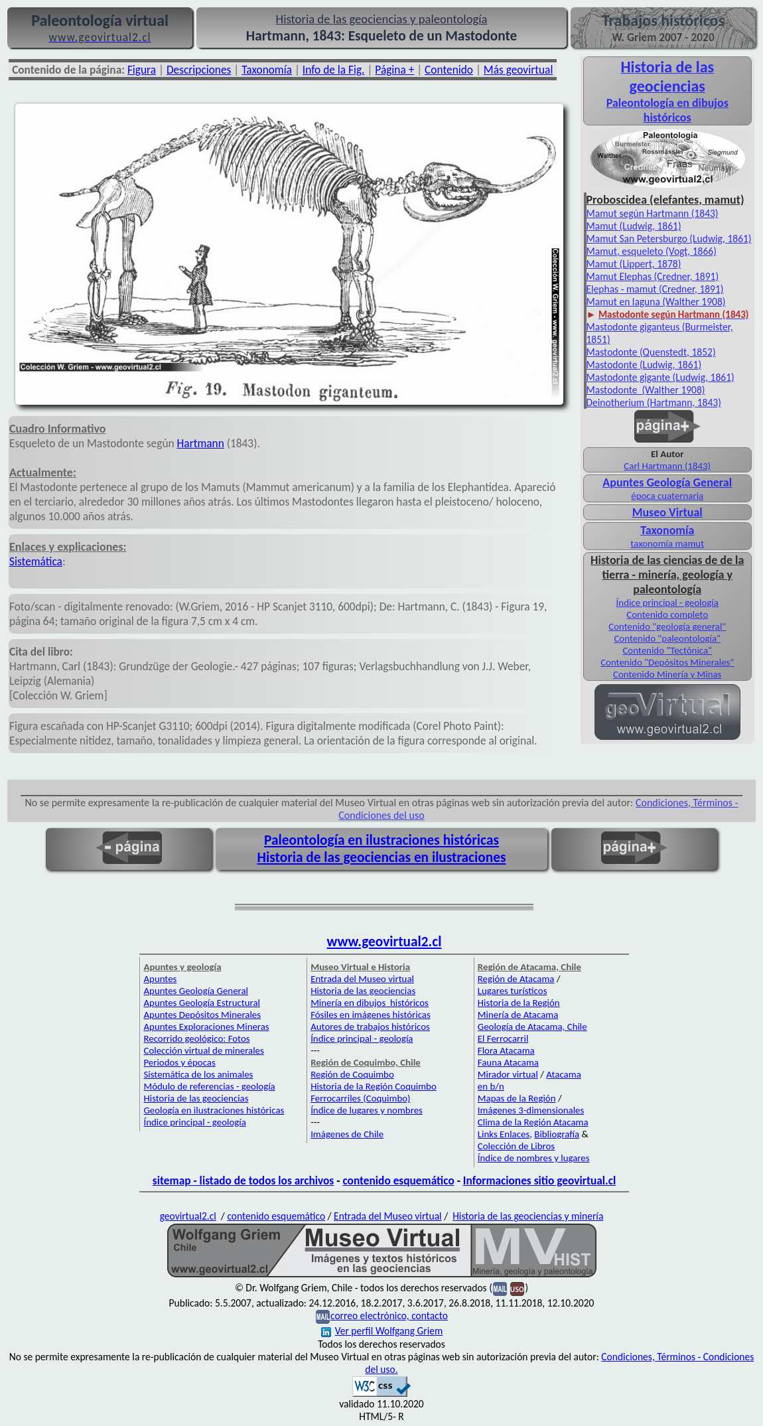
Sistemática (35, 561)
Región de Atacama (516, 979)
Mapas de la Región (517, 1098)
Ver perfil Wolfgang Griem (382, 1330)
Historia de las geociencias (195, 1098)
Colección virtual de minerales (203, 1050)
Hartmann (200, 443)
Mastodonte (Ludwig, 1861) (644, 364)
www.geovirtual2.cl (384, 941)
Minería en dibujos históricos (370, 1003)
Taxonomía (267, 69)
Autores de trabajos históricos (370, 1027)
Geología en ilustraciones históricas (213, 1110)
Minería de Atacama (518, 1015)
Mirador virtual (508, 1074)
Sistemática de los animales (198, 1074)
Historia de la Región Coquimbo (374, 1086)
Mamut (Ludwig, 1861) (634, 226)
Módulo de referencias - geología (209, 1086)
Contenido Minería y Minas (667, 674)
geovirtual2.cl (188, 1216)
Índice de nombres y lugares (534, 1158)
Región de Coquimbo (352, 1074)
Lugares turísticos (512, 991)
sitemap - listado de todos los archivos (243, 1180)
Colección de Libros (516, 1146)
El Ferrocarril (503, 1038)
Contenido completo (667, 614)
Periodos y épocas (179, 1062)
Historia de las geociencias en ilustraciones (381, 857)
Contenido (449, 69)
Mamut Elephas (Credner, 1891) (653, 276)
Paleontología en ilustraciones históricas (381, 840)
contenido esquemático (398, 1180)
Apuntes (159, 979)
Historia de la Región (519, 1003)
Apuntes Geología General (195, 991)
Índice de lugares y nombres (367, 1110)
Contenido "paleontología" (667, 638)
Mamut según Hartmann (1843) (653, 213)
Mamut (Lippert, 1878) (634, 263)
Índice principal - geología (667, 602)
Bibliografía (556, 1134)
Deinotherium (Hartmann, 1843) (654, 402)
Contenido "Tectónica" (667, 650)
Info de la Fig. (334, 69)
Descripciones (199, 69)
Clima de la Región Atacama (533, 1122)
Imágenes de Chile (347, 1134)
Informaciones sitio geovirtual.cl (539, 1180)
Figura (141, 69)
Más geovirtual (518, 69)
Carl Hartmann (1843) (667, 466)
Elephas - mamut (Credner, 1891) (655, 289)
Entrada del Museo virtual (362, 979)
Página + (394, 69)
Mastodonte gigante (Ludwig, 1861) (660, 377)
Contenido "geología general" (667, 626)
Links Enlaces (503, 1134)
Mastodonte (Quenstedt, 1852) (651, 352)
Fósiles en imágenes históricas (371, 1015)
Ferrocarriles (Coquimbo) (360, 1098)
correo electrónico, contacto (389, 1315)
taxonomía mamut (667, 543)
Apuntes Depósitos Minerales (202, 1015)
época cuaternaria (667, 496)
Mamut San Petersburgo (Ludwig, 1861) (669, 238)
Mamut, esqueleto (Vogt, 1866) (652, 251)
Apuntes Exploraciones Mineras (206, 1027)
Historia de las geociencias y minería (527, 1216)
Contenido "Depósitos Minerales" (667, 662)
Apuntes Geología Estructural (201, 1003)
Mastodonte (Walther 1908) (646, 390)
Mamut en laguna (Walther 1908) (656, 301)
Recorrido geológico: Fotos (196, 1038)
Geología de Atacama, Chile (532, 1027)
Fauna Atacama (508, 1062)
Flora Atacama (506, 1050)
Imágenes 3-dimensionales (531, 1110)
